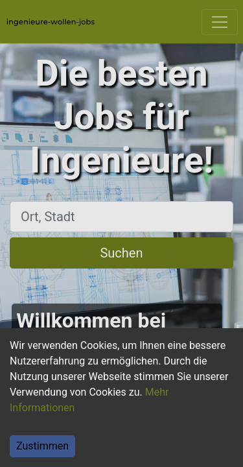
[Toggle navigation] (220, 22)
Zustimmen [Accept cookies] (42, 446)
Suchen (121, 253)
